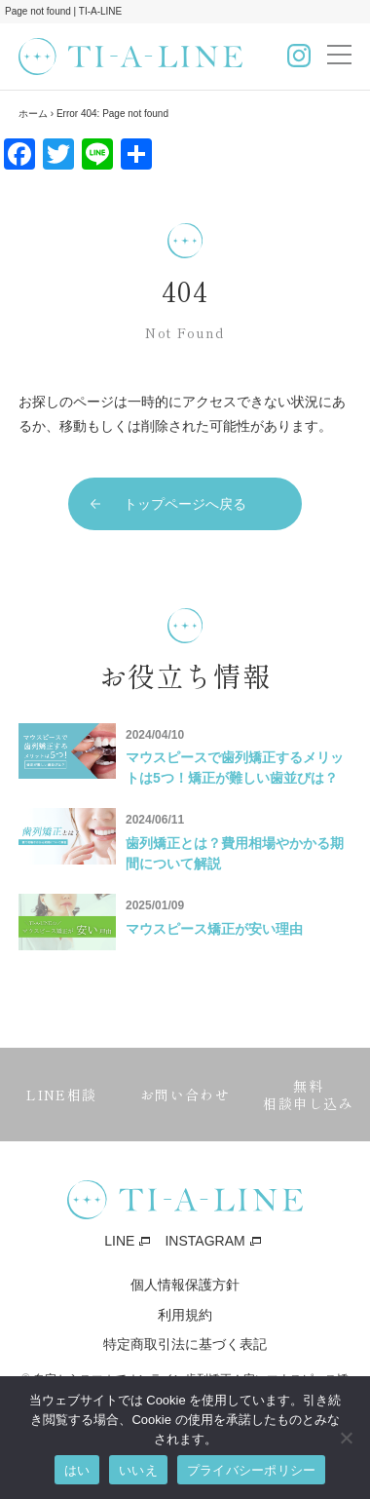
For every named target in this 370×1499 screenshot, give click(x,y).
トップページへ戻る (185, 504)
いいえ (138, 1470)
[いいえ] (345, 1437)
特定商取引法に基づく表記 (185, 1344)
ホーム (33, 113)
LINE (119, 1241)
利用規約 (185, 1315)
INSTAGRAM (204, 1241)
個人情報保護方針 (185, 1284)
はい (77, 1470)
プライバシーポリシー (251, 1470)
